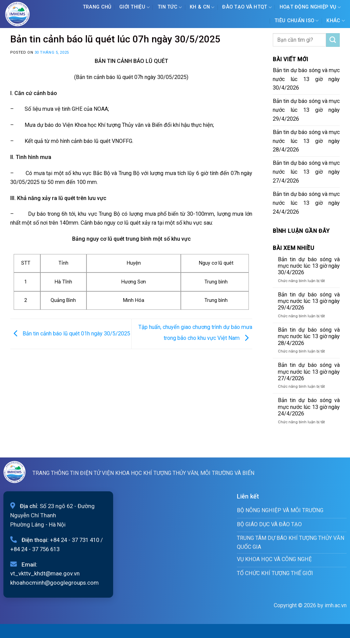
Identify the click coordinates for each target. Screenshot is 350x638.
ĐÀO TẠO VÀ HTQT (247, 7)
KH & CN (202, 7)
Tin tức (170, 7)
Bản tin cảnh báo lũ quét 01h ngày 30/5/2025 (70, 333)
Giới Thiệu (134, 7)
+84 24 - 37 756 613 (34, 549)
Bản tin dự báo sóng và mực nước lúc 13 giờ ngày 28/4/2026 (306, 141)
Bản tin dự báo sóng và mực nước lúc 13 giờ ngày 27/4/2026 (306, 172)
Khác (335, 20)
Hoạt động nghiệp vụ (310, 7)
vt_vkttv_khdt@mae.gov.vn (45, 573)
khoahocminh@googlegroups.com (54, 582)
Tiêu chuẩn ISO (296, 20)
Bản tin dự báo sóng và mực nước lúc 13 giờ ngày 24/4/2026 (306, 203)
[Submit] (333, 40)
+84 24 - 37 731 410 (74, 539)
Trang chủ (97, 7)
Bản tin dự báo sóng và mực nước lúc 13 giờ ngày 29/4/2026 (306, 110)
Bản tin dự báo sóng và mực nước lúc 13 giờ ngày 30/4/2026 (306, 79)
